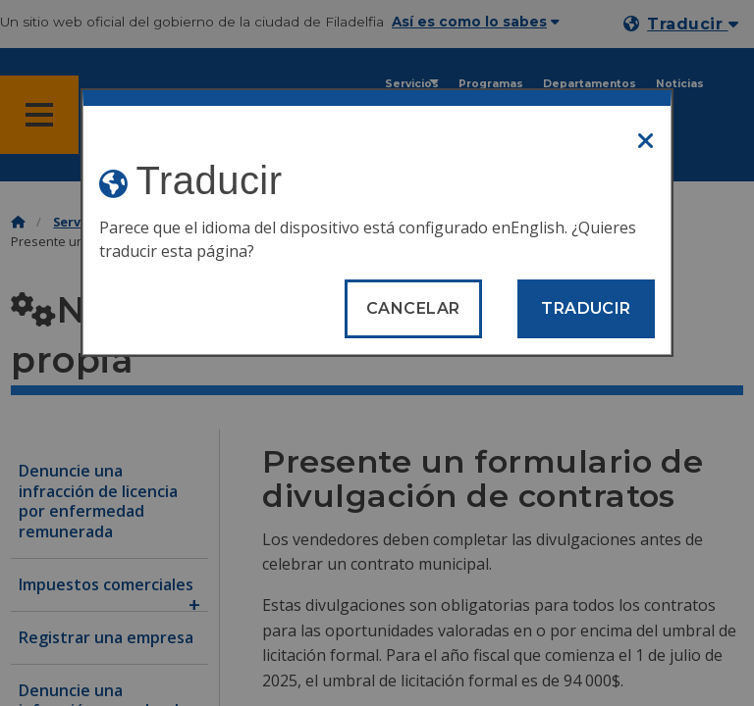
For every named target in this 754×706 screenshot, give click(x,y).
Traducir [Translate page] (586, 308)
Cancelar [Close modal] (413, 308)
